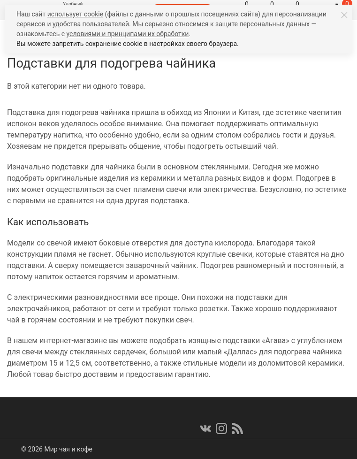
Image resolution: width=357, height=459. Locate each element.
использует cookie (75, 14)
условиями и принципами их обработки (128, 34)
